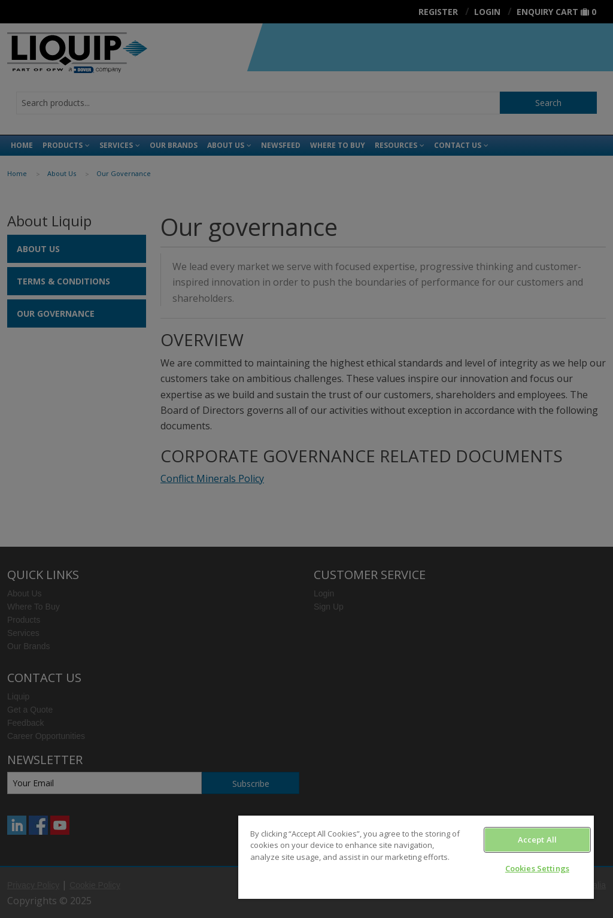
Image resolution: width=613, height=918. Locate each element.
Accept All (537, 839)
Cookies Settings (537, 868)
